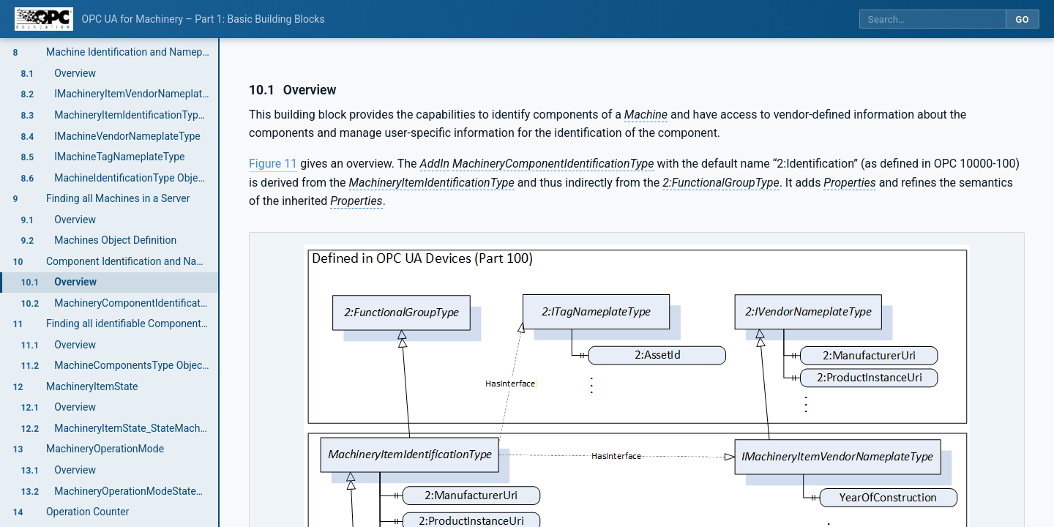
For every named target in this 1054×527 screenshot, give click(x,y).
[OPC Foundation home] (44, 19)
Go (1022, 19)
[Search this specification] (932, 19)
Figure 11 (273, 164)
